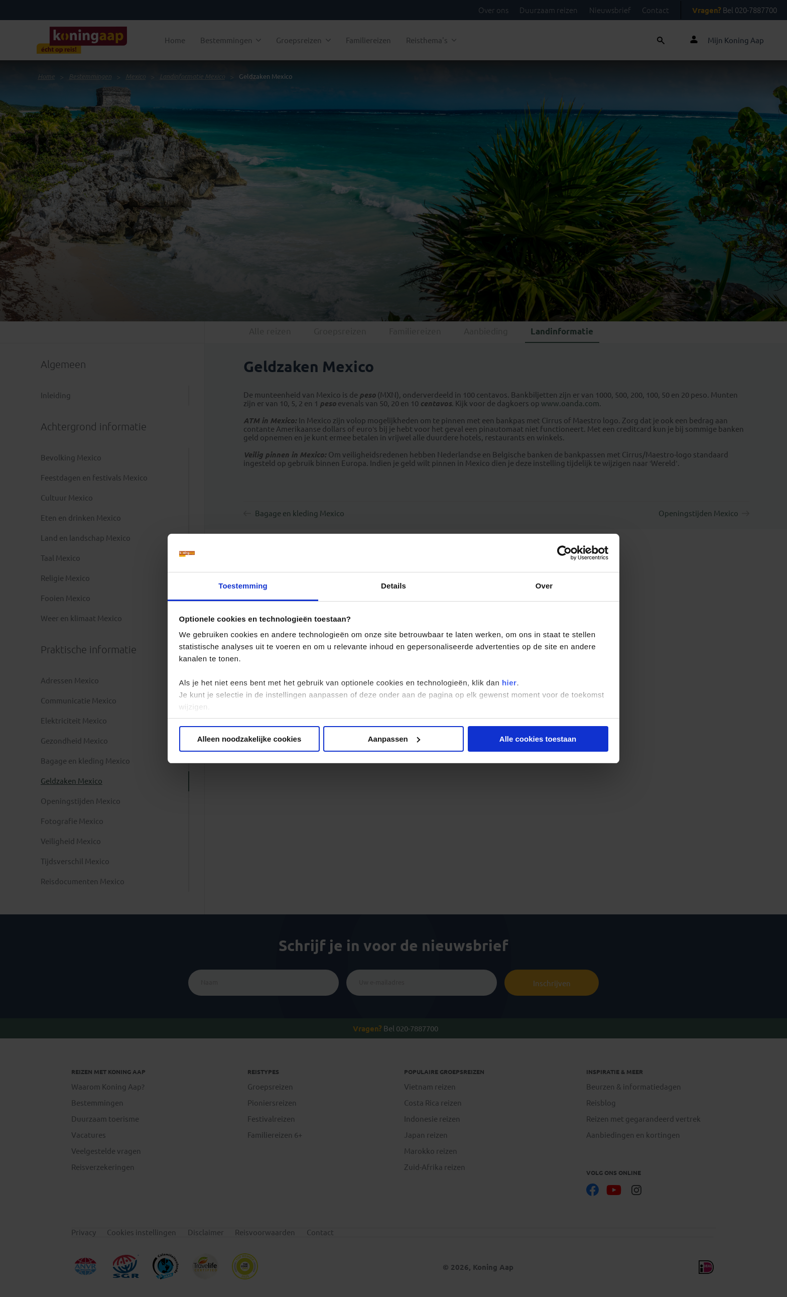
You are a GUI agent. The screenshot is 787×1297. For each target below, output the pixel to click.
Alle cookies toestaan (537, 739)
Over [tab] (544, 585)
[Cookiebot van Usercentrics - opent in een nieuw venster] (564, 552)
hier (509, 682)
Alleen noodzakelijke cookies (249, 739)
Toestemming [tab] (243, 585)
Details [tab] (393, 585)
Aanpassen (394, 739)
